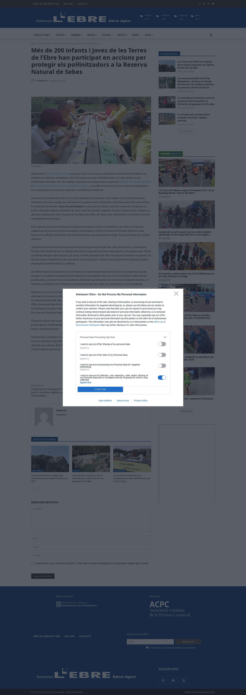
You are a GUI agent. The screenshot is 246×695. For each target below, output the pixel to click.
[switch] (162, 344)
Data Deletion (105, 400)
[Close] (177, 295)
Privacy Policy (140, 400)
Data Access (123, 400)
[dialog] (123, 347)
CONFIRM (100, 389)
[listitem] (123, 337)
